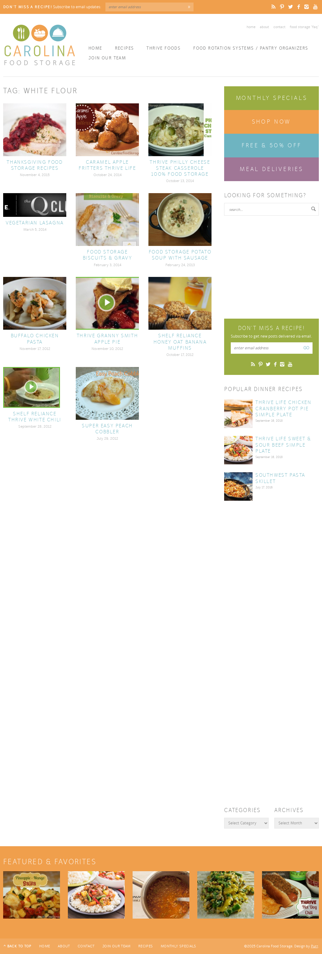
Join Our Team (107, 58)
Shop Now (271, 121)
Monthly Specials (271, 98)
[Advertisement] (271, 266)
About (264, 27)
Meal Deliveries (271, 169)
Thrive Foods (163, 48)
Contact (279, 27)
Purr (314, 946)
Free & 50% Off (271, 145)
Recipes (124, 48)
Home (251, 27)
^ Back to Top (17, 946)
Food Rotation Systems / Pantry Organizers (250, 48)
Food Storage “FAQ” (304, 27)
